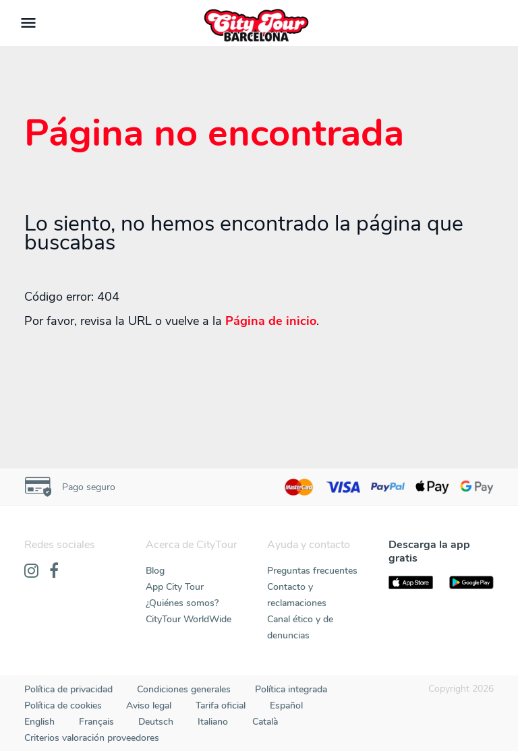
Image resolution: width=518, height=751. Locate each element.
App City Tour (175, 586)
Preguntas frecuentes (312, 570)
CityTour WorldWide (188, 619)
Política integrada (291, 689)
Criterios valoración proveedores (91, 737)
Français (96, 721)
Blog (155, 570)
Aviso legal (148, 705)
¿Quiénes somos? (182, 603)
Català (265, 721)
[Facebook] (54, 571)
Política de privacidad (68, 689)
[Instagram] (31, 571)
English (39, 721)
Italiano (213, 721)
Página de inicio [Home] (270, 321)
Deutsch (155, 721)
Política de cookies (63, 705)
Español (286, 705)
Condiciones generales (184, 689)
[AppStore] (410, 582)
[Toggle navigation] (28, 23)
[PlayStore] (471, 582)
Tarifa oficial (221, 705)
